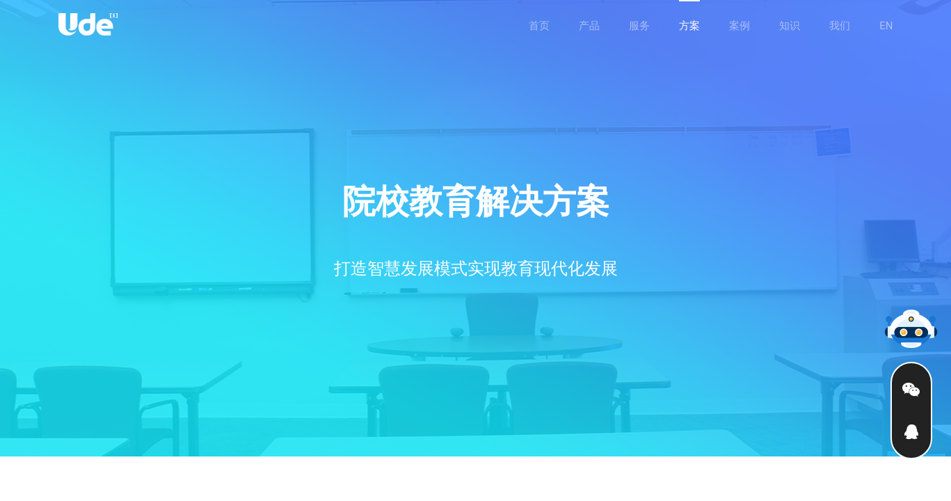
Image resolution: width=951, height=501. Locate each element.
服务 (639, 25)
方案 (689, 25)
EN (886, 25)
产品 (589, 25)
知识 (789, 25)
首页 (539, 25)
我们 (839, 25)
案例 (739, 25)
